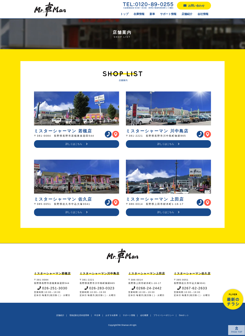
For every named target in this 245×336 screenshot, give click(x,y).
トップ (124, 14)
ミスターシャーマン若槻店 (52, 273)
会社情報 (203, 14)
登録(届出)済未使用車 (79, 315)
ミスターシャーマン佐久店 (192, 273)
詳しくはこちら (77, 144)
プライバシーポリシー (163, 315)
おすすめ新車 (111, 315)
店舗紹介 (187, 14)
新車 (152, 14)
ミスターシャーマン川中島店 (99, 273)
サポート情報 (168, 14)
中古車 (97, 315)
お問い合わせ (194, 5)
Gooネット (184, 315)
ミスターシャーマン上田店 (146, 273)
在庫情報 (139, 14)
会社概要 (144, 315)
